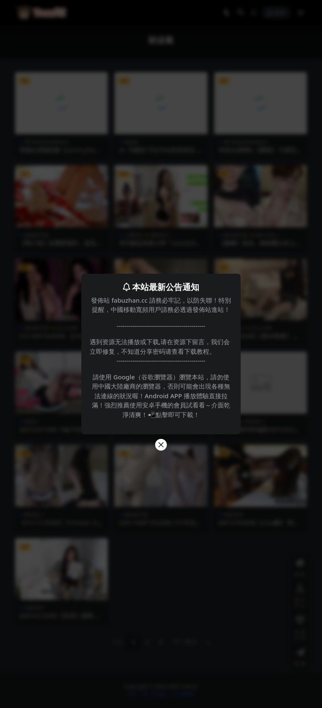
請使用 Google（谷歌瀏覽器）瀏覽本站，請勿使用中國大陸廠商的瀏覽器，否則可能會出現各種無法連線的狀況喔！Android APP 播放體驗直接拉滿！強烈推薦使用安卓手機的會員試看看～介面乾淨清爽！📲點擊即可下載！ (161, 396)
